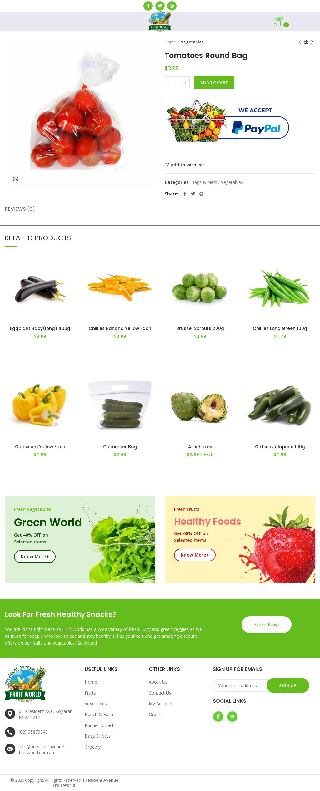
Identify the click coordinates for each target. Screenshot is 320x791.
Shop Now (266, 625)
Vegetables (192, 42)
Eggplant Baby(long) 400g (40, 329)
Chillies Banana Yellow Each (120, 329)
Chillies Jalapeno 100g (280, 447)
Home (170, 42)
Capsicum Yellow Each (40, 447)
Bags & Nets (204, 182)
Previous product (300, 42)
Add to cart (214, 83)
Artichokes (200, 447)
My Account (161, 704)
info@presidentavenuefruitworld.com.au (41, 750)
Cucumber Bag (120, 447)
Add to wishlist (187, 165)
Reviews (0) (20, 209)
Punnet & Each (100, 725)
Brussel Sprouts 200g (200, 329)
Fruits (90, 693)
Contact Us (160, 693)
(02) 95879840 (33, 732)
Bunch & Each (99, 715)
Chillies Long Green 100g (280, 329)
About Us (158, 682)
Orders (155, 715)
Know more (33, 557)
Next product (312, 42)
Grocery (93, 747)
